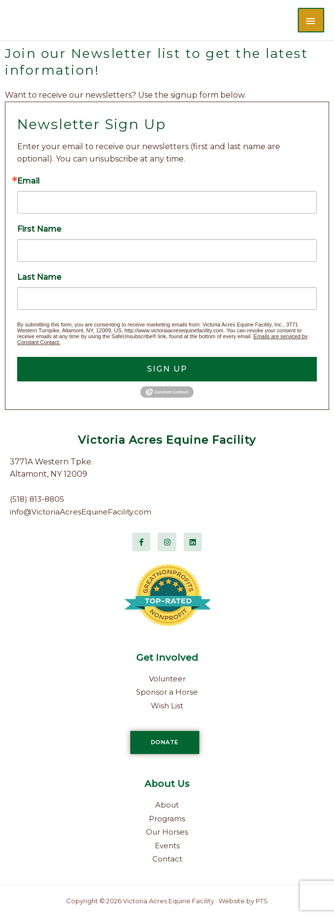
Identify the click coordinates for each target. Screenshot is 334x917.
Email (28, 181)
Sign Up (167, 369)
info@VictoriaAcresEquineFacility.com (83, 511)
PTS (262, 901)
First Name (39, 229)
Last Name (39, 277)
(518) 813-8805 (38, 499)
